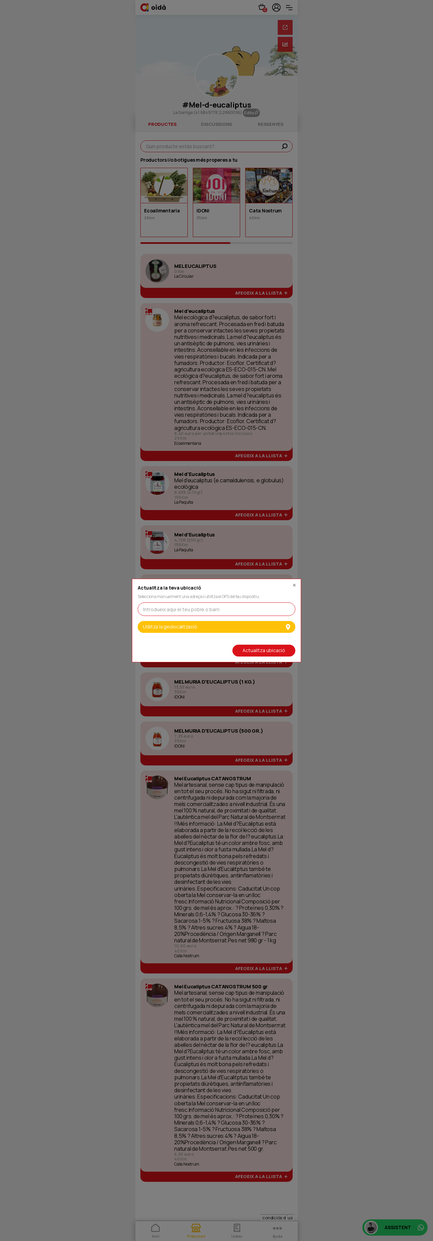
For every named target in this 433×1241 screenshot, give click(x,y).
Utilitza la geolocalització (216, 626)
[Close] (294, 583)
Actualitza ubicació (264, 650)
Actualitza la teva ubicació (169, 588)
